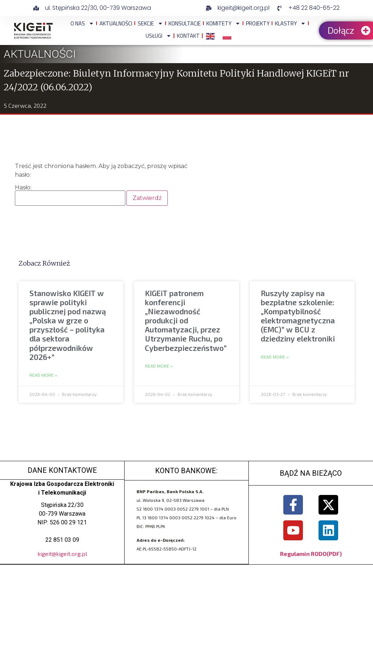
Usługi (158, 35)
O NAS (82, 23)
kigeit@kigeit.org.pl (62, 553)
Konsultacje (185, 23)
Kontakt (188, 36)
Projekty (257, 23)
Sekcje (150, 23)
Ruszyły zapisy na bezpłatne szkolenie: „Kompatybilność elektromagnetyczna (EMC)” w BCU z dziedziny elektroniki (298, 315)
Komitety (223, 23)
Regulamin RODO (303, 553)
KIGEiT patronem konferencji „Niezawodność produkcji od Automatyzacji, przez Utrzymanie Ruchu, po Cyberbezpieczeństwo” (186, 320)
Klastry (290, 23)
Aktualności (116, 23)
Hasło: (70, 195)
